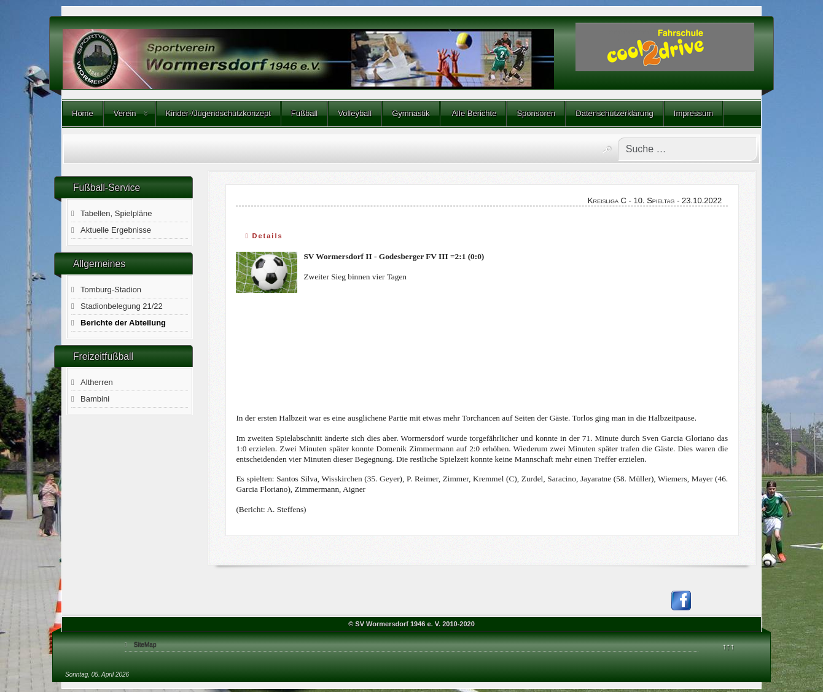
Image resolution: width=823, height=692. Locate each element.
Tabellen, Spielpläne (116, 213)
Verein (125, 113)
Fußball (304, 113)
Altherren (96, 382)
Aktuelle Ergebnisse (115, 230)
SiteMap (145, 644)
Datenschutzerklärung (614, 113)
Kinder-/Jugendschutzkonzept (218, 113)
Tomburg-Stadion (110, 289)
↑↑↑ (728, 646)
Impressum (693, 113)
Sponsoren (536, 113)
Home (82, 113)
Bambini (94, 398)
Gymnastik (410, 113)
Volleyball (355, 113)
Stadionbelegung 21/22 (121, 306)
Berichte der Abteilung (123, 322)
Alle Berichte (473, 113)
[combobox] (687, 149)
